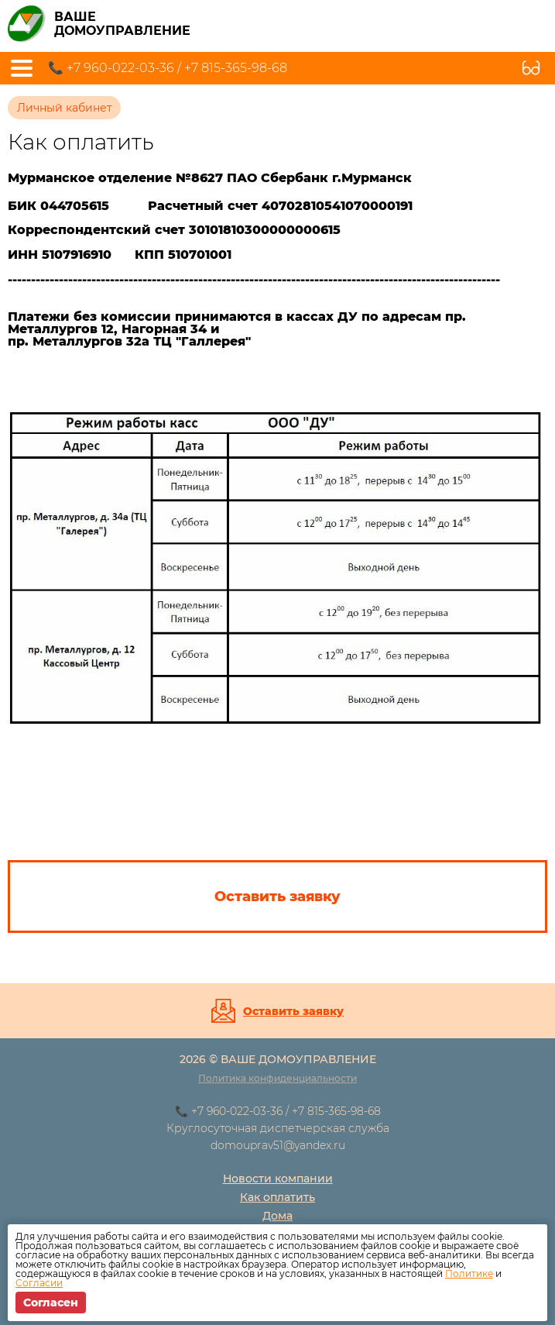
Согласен (50, 1303)
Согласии (39, 1283)
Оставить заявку (293, 1011)
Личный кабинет (64, 108)
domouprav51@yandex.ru (278, 1145)
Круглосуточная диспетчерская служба (277, 1128)
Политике (469, 1273)
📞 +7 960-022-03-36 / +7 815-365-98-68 (167, 68)
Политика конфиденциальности (277, 1078)
